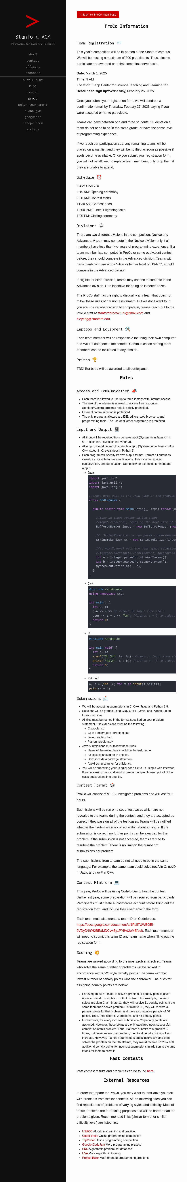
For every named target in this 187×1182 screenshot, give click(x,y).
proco (32, 107)
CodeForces (90, 1135)
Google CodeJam (93, 1144)
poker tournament (32, 115)
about (32, 54)
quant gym (33, 122)
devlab (32, 100)
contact (32, 61)
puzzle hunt (33, 85)
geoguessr (33, 129)
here (150, 1071)
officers (33, 69)
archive (32, 144)
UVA (85, 1153)
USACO (87, 1131)
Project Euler (90, 1157)
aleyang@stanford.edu (93, 319)
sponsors (33, 76)
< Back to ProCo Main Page (98, 14)
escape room (33, 137)
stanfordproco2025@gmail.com (120, 313)
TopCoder (88, 1140)
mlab (33, 93)
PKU (85, 1149)
